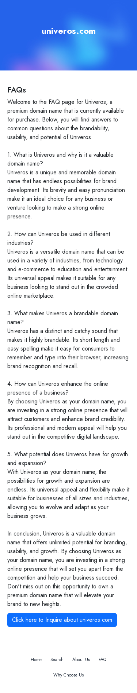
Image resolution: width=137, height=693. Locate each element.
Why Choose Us (68, 675)
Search (57, 659)
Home (36, 659)
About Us (81, 659)
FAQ (102, 659)
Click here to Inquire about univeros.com (62, 620)
